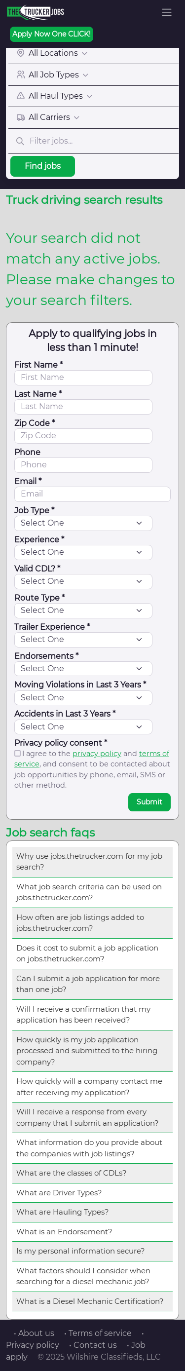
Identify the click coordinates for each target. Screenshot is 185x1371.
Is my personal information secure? (80, 1251)
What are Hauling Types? (62, 1212)
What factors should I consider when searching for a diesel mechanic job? (83, 1276)
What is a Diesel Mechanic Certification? (90, 1301)
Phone (27, 452)
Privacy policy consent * (60, 743)
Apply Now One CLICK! (51, 34)
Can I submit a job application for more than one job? (88, 984)
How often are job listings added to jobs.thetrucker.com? (80, 923)
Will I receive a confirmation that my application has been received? (83, 1014)
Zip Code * (34, 423)
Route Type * (39, 598)
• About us (34, 1333)
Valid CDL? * (37, 568)
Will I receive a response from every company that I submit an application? (87, 1117)
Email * (27, 481)
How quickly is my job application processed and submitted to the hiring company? (86, 1050)
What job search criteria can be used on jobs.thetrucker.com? (89, 892)
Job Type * (34, 510)
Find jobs (43, 166)
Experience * (39, 539)
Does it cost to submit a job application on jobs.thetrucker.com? (87, 953)
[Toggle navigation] (166, 12)
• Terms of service (98, 1333)
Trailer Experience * (52, 627)
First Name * (38, 365)
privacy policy (97, 753)
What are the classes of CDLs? (71, 1173)
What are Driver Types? (59, 1192)
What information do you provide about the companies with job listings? (89, 1148)
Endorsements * (46, 656)
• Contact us (93, 1345)
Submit (149, 802)
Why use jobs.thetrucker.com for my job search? (89, 861)
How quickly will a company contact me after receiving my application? (89, 1086)
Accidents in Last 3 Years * (64, 714)
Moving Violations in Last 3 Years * (80, 684)
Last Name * (38, 394)
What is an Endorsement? (64, 1231)
